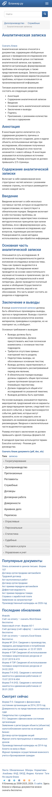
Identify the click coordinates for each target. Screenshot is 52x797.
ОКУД (22, 773)
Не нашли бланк (10, 777)
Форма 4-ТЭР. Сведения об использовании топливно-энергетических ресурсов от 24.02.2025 (24, 666)
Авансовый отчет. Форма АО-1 (18, 625)
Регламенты (11, 479)
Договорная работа (15, 497)
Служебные (34, 23)
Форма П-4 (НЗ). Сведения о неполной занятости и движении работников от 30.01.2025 (22, 686)
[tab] (26, 461)
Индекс (30, 773)
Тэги (47, 773)
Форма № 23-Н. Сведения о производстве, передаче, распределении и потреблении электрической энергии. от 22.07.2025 (24, 646)
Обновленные (16, 770)
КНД (16, 773)
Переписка (10, 515)
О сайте (38, 783)
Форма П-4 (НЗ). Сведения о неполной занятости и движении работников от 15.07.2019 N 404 (22, 676)
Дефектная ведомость (14, 589)
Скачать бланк (9, 46)
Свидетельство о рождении (16, 715)
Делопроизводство (14, 23)
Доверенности (12, 503)
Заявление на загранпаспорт (17, 599)
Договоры (9, 491)
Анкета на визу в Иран (13, 748)
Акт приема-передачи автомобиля (20, 586)
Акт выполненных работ (14, 579)
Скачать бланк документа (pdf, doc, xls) (23, 451)
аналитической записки (23, 307)
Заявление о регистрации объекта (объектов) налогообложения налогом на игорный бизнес (26, 728)
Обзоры (29, 770)
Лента (5, 770)
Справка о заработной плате (17, 596)
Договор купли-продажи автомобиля (21, 573)
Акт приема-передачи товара (17, 593)
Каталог (39, 773)
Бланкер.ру (16, 3)
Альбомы (7, 773)
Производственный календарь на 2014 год (24, 745)
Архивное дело (12, 509)
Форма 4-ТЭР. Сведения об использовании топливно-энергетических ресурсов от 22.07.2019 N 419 (24, 656)
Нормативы (40, 770)
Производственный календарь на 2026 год (24, 603)
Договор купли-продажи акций (18, 735)
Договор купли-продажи (14, 583)
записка (13, 456)
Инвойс (6, 615)
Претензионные (13, 473)
